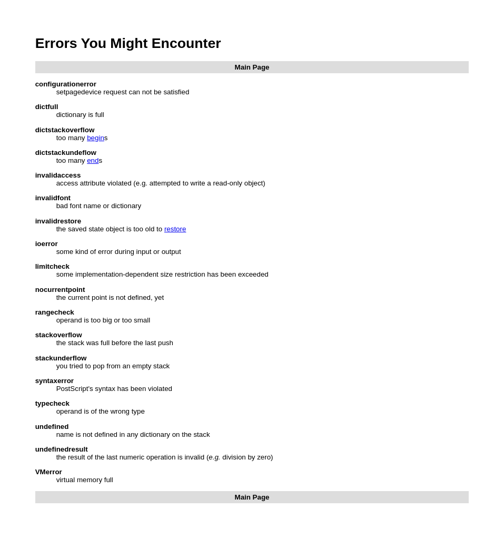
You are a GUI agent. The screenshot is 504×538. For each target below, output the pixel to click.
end (92, 160)
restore (175, 229)
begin (95, 138)
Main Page (252, 67)
